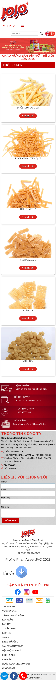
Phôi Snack (8, 655)
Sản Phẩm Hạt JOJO (12, 646)
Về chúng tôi (9, 611)
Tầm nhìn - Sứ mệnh (13, 615)
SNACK (5, 637)
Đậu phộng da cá (11, 651)
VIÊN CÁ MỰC (28, 259)
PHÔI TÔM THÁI (28, 209)
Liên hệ (6, 633)
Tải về (8, 573)
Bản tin (6, 624)
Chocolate (8, 668)
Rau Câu (7, 659)
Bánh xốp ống (10, 642)
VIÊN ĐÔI (27, 361)
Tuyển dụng (9, 629)
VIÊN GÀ (28, 310)
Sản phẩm (7, 620)
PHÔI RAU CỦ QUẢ (28, 107)
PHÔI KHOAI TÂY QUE (28, 158)
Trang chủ (8, 607)
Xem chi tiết (28, 115)
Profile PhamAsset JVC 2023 (28, 559)
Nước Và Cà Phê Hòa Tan (16, 664)
